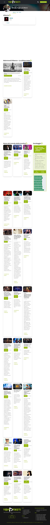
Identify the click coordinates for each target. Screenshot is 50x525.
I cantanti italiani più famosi (41, 517)
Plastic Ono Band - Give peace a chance (40, 155)
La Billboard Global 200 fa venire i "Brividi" (27, 69)
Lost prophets (26, 446)
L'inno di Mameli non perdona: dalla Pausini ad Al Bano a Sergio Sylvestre (17, 198)
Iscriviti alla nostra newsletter (41, 514)
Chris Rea (6, 298)
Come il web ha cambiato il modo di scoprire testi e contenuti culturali (7, 346)
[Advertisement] (42, 28)
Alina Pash (6, 110)
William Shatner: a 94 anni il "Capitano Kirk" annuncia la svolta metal (7, 198)
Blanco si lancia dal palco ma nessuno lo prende (12, 74)
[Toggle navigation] (4, 2)
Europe (25, 347)
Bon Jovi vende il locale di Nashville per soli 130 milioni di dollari (17, 478)
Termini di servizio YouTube (40, 515)
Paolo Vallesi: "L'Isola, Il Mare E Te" (7, 445)
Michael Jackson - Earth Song (39, 167)
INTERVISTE (6, 465)
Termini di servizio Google (40, 516)
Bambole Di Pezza (16, 155)
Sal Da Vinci (6, 158)
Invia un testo (43, 2)
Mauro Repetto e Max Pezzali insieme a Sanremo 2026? (27, 236)
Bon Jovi (15, 481)
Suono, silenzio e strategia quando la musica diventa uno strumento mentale (17, 237)
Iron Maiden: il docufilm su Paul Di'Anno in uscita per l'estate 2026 (27, 198)
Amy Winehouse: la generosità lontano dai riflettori (27, 478)
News (20, 12)
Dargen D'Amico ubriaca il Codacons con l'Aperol (27, 152)
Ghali (15, 450)
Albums (14, 12)
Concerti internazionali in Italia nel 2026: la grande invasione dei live (7, 392)
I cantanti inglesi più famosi (40, 518)
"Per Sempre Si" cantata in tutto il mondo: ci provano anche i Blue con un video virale (7, 153)
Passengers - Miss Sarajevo (39, 160)
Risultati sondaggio (43, 172)
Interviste (24, 514)
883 (25, 239)
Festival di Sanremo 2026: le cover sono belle (17, 151)
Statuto (6, 241)
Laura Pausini (16, 203)
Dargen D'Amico (25, 156)
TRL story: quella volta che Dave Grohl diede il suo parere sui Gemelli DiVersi (17, 346)
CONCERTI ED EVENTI (7, 85)
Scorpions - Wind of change (39, 166)
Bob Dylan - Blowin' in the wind (40, 164)
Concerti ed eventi (26, 509)
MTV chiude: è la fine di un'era (17, 391)
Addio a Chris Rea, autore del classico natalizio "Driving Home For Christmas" (7, 294)
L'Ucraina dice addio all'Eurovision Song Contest (7, 106)
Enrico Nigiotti (16, 296)
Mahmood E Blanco (8, 75)
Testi (17, 12)
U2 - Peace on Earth (38, 161)
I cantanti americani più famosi (41, 519)
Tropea (25, 396)
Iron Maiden (26, 202)
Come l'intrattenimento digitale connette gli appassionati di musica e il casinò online (27, 295)
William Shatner (6, 203)
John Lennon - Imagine (38, 156)
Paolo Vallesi (6, 449)
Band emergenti (26, 513)
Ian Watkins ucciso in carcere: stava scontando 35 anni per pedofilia (27, 441)
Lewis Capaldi (6, 350)
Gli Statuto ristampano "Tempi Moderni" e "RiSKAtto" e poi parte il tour (7, 238)
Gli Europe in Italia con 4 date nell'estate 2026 (27, 345)
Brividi (8, 23)
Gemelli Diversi (16, 350)
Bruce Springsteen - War (39, 163)
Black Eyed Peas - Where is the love (40, 159)
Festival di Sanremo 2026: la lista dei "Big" (17, 293)
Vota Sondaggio (37, 172)
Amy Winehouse (26, 482)
